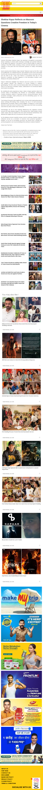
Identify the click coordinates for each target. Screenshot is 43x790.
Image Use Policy (7, 777)
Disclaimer (5, 775)
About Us (4, 769)
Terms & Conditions (8, 783)
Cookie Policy (6, 781)
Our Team (4, 771)
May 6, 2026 (27, 137)
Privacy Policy (6, 779)
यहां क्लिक (32, 159)
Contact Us (5, 773)
